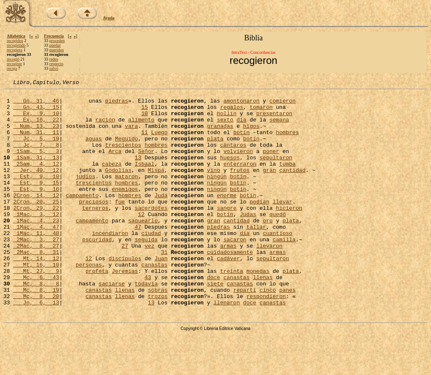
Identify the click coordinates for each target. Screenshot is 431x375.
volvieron (238, 165)
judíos (86, 195)
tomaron (261, 112)
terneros (95, 233)
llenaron (226, 346)
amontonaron (241, 104)
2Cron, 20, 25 (36, 225)
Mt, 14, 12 (36, 293)
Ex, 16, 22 (36, 127)
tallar (256, 255)
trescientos (123, 157)
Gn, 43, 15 (36, 112)
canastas (154, 301)
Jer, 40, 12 (36, 187)
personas (89, 301)
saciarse (111, 323)
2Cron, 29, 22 (36, 233)
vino (213, 187)
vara (131, 134)
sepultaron (276, 172)
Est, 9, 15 (36, 202)
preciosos (93, 225)
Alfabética (16, 36)
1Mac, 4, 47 (36, 255)
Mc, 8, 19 (36, 331)
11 (144, 142)
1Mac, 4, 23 (36, 248)
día (241, 127)
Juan (161, 293)
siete (215, 323)
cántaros (233, 157)
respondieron (266, 339)
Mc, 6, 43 (36, 316)
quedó (277, 240)
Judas (248, 240)
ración (105, 127)
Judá (161, 218)
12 (141, 240)
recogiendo (16, 45)
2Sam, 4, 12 (36, 180)
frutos (240, 187)
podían (259, 225)
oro (267, 248)
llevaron (269, 278)
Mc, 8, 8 (36, 323)
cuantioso (277, 263)
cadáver (228, 293)
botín (241, 142)
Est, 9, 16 (36, 210)
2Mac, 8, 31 (36, 286)
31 (164, 286)
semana (279, 127)
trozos (158, 339)
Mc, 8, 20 (36, 339)
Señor (146, 165)
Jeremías (125, 308)
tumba (287, 180)
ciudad (151, 263)
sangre (227, 233)
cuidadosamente (230, 286)
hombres (287, 142)
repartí (244, 331)
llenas (263, 316)
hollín (227, 119)
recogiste (14, 63)
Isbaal (144, 180)
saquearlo (142, 248)
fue (120, 225)
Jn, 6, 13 (36, 346)
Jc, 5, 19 (36, 149)
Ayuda (109, 18)
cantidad (292, 187)
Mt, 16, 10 (36, 301)
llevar (283, 225)
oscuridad (97, 271)
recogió (13, 59)
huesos (230, 172)
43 (147, 316)
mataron (126, 195)
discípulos (125, 293)
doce (213, 316)
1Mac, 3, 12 (36, 240)
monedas (257, 308)
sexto (225, 127)
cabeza (112, 180)
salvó (53, 68)
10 (144, 119)
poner (271, 165)
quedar (55, 45)
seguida (146, 271)
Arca (115, 165)
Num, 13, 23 (36, 134)
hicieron (289, 233)
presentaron (274, 119)
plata (215, 149)
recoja (12, 68)
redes (53, 59)
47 (138, 255)
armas (228, 278)
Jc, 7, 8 (36, 157)
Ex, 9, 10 (36, 119)
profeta (97, 308)
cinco (268, 331)
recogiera (14, 50)
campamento (82, 218)
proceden (57, 40)
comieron (282, 104)
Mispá (156, 187)
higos (251, 134)
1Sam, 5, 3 (36, 165)
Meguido (126, 149)
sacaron (235, 271)
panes (287, 331)
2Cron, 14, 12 (36, 218)
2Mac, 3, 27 (36, 271)
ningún (217, 195)
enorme (227, 218)
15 (144, 112)
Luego (159, 142)
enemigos (125, 210)
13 (138, 172)
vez (149, 278)
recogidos (15, 40)
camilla (284, 271)
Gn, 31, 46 (36, 104)
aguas (93, 149)
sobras (158, 331)
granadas (220, 134)
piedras (116, 104)
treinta (231, 308)
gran (269, 187)
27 (125, 278)
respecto (56, 63)
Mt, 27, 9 (36, 308)
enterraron (239, 180)
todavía (146, 323)
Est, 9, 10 (36, 195)
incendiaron (110, 263)
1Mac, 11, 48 (36, 263)
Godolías (118, 187)
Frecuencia (54, 36)
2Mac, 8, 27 (36, 278)
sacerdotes (151, 233)
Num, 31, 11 (36, 142)
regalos (231, 112)
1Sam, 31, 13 (36, 172)
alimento (141, 127)
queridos (56, 50)
